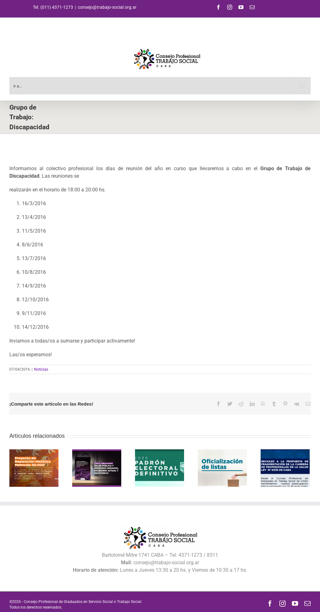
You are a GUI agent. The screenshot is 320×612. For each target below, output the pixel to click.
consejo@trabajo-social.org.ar (107, 7)
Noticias (41, 369)
